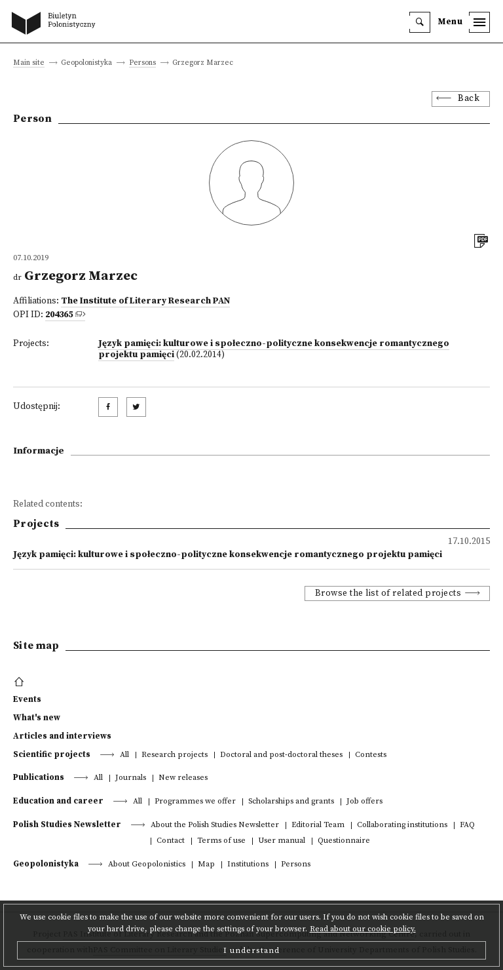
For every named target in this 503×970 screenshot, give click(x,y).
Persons (142, 63)
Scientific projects (51, 754)
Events (27, 699)
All (124, 755)
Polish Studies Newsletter (67, 824)
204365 (59, 314)
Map (206, 864)
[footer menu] (20, 682)
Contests (370, 755)
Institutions (248, 864)
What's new (36, 717)
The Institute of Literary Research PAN (145, 301)
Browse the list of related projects (388, 593)
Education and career (58, 801)
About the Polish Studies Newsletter (215, 825)
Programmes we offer (195, 801)
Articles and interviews (62, 736)
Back (468, 98)
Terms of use (221, 841)
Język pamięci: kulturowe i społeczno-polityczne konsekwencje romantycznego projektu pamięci (273, 349)
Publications (38, 777)
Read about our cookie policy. (363, 929)
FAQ (467, 825)
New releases (183, 778)
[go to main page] (56, 24)
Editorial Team (318, 825)
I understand (251, 950)
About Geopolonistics (146, 864)
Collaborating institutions (402, 825)
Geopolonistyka (46, 864)
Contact (171, 841)
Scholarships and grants (291, 801)
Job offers (364, 801)
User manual (281, 841)
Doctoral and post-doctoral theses (281, 755)
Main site (29, 63)
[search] (419, 22)
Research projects (174, 755)
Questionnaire (344, 841)
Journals (130, 778)
